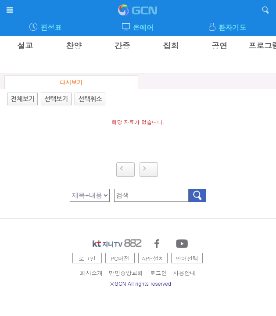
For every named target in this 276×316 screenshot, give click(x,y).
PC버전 (120, 258)
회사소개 (91, 273)
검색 (197, 195)
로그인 (87, 258)
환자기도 (232, 27)
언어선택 (187, 258)
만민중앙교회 (126, 273)
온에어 (143, 27)
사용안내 (184, 273)
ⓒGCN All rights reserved (140, 283)
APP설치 (153, 258)
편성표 (50, 27)
